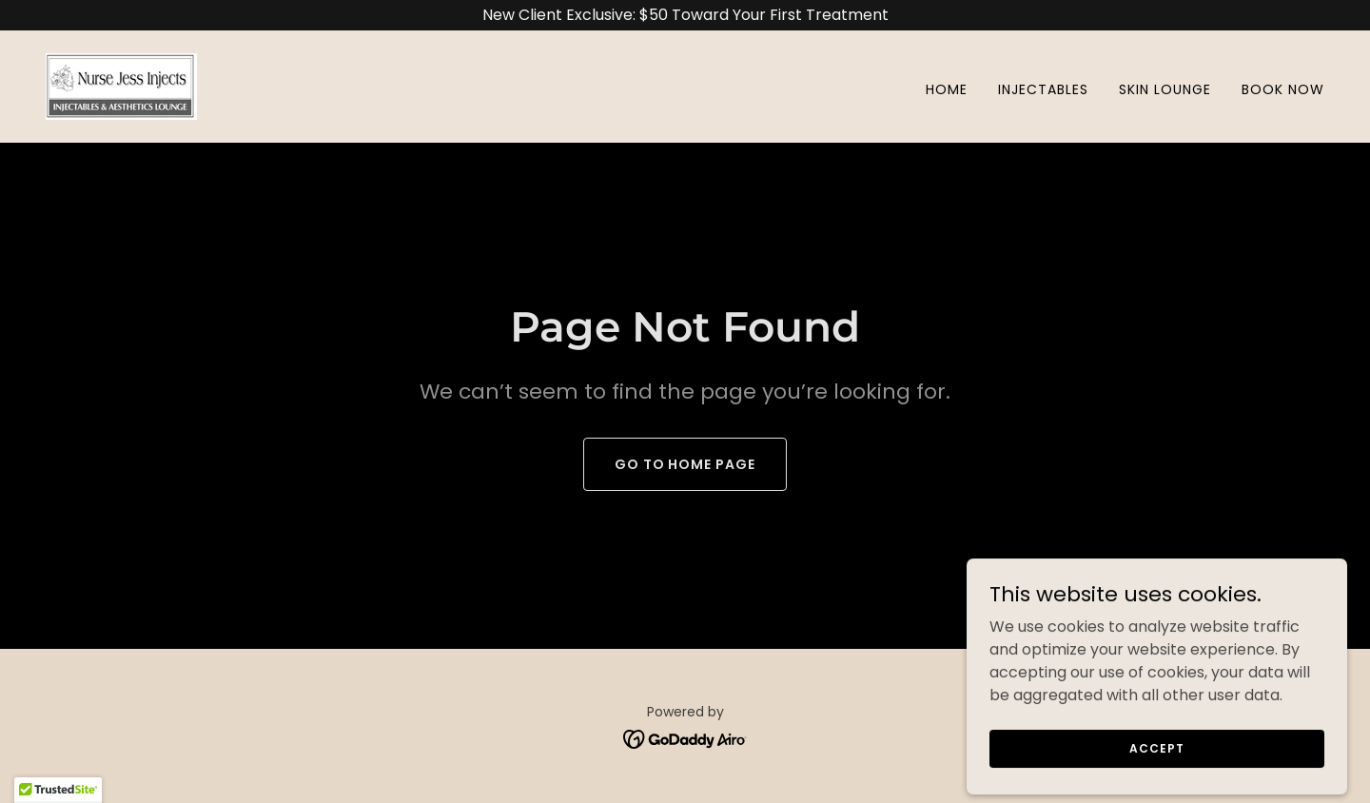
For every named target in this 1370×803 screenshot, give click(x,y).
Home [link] (947, 89)
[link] (121, 85)
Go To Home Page (685, 464)
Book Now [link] (1283, 89)
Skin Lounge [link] (1165, 89)
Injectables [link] (1043, 89)
